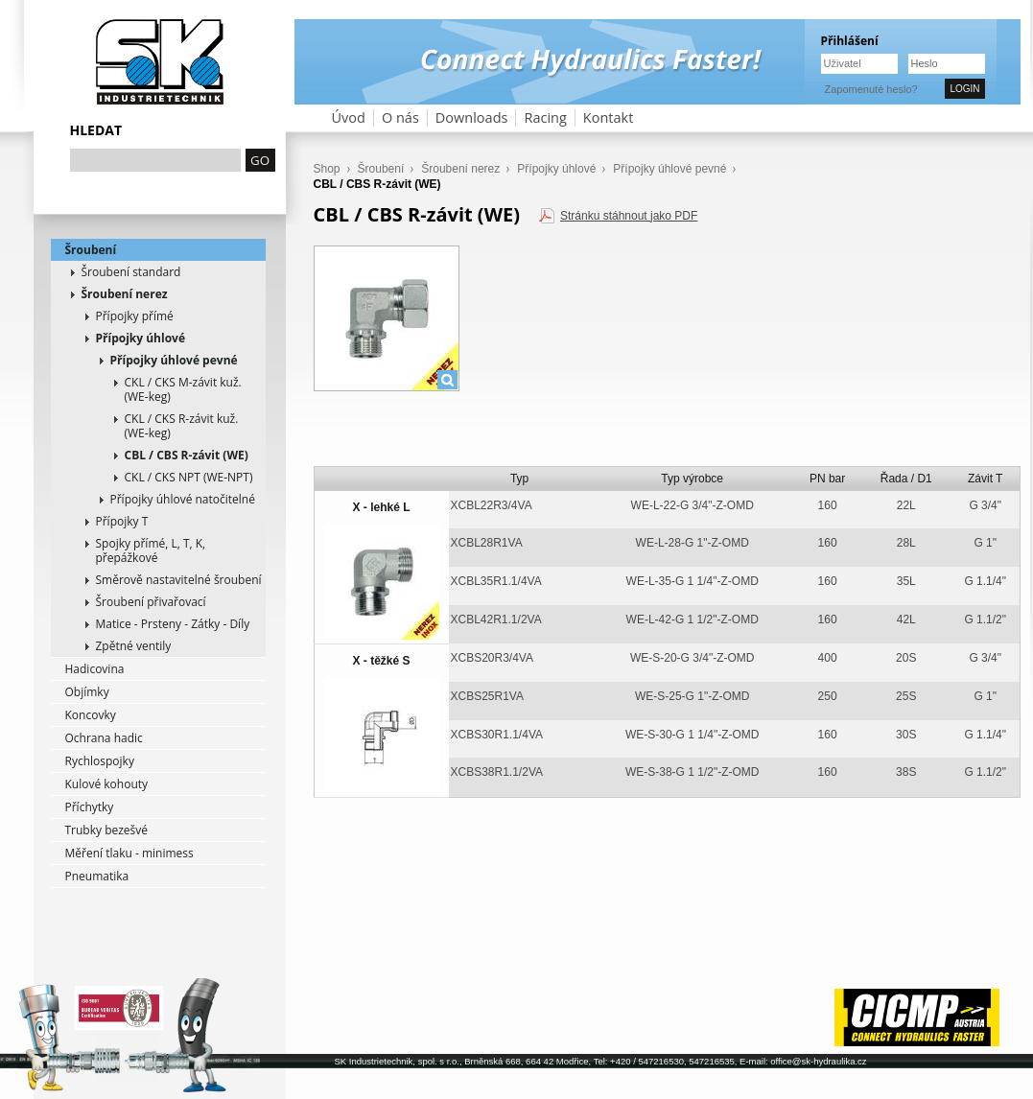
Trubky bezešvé (107, 830)
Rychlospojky (99, 761)
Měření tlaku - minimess (129, 853)
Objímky (87, 692)
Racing (545, 117)
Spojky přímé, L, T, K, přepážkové (151, 550)
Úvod (348, 117)
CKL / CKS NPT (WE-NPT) (189, 477)
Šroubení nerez (125, 294)
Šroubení (91, 250)
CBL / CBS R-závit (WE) (186, 455)
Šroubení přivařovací (151, 602)
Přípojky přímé (135, 316)
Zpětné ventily (134, 646)
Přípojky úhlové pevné (174, 360)
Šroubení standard (131, 272)
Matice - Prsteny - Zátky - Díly (173, 624)
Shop (327, 168)
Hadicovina (95, 669)
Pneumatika (97, 876)
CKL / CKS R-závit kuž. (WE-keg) (182, 425)
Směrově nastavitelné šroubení (179, 580)
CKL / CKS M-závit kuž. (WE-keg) (183, 389)
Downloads (471, 117)
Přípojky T (122, 521)
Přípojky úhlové (141, 338)
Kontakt (608, 117)
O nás (400, 117)
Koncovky (90, 715)
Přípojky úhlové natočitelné (182, 499)
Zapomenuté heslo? (871, 89)
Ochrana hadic (104, 738)
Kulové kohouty (107, 784)
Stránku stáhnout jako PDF (628, 215)
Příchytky (89, 807)
